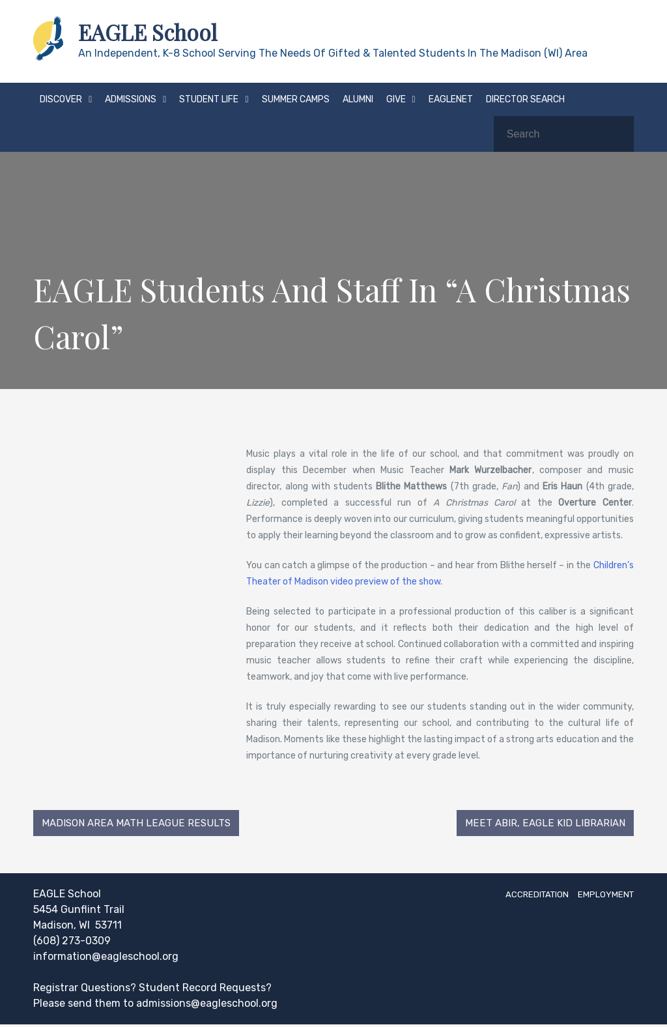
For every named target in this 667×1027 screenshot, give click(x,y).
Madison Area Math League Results (139, 824)
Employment (600, 896)
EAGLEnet (451, 99)
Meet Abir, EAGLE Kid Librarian (542, 824)
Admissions (130, 99)
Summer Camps (296, 99)
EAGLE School (152, 32)
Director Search (525, 99)
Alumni (358, 99)
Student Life (208, 99)
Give (396, 99)
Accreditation (518, 896)
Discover (61, 99)
